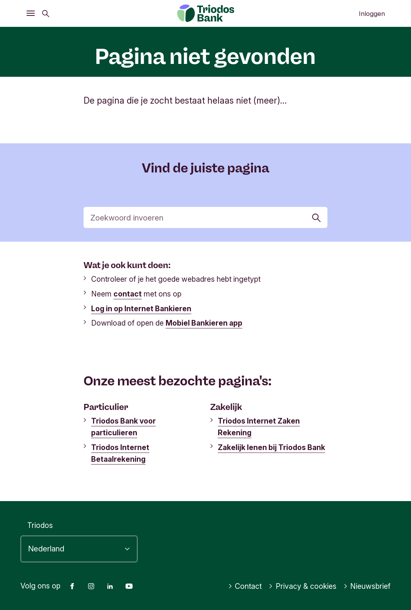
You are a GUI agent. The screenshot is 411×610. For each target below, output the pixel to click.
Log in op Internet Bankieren (141, 308)
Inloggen (372, 13)
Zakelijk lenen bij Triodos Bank (271, 447)
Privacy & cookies (302, 586)
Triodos (40, 525)
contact (127, 293)
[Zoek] (205, 217)
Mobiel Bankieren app (204, 323)
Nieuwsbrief (367, 586)
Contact (245, 586)
